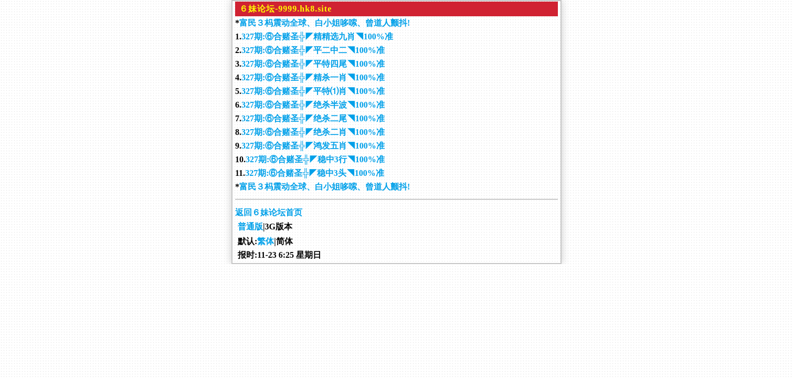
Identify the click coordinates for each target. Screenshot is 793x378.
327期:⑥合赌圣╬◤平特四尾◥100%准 (313, 63)
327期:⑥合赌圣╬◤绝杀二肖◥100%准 (313, 132)
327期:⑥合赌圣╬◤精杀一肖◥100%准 (313, 77)
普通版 (250, 226)
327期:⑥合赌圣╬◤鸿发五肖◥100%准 (313, 145)
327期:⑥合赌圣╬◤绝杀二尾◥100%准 (313, 118)
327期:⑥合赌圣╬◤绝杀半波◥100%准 (313, 104)
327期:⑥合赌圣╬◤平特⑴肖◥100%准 (313, 91)
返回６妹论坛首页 (268, 212)
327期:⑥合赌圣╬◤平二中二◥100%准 (313, 50)
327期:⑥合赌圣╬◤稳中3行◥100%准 (315, 159)
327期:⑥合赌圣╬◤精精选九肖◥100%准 (317, 36)
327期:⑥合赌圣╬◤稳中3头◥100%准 (314, 173)
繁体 (265, 241)
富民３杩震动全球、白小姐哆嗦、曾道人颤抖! (324, 22)
